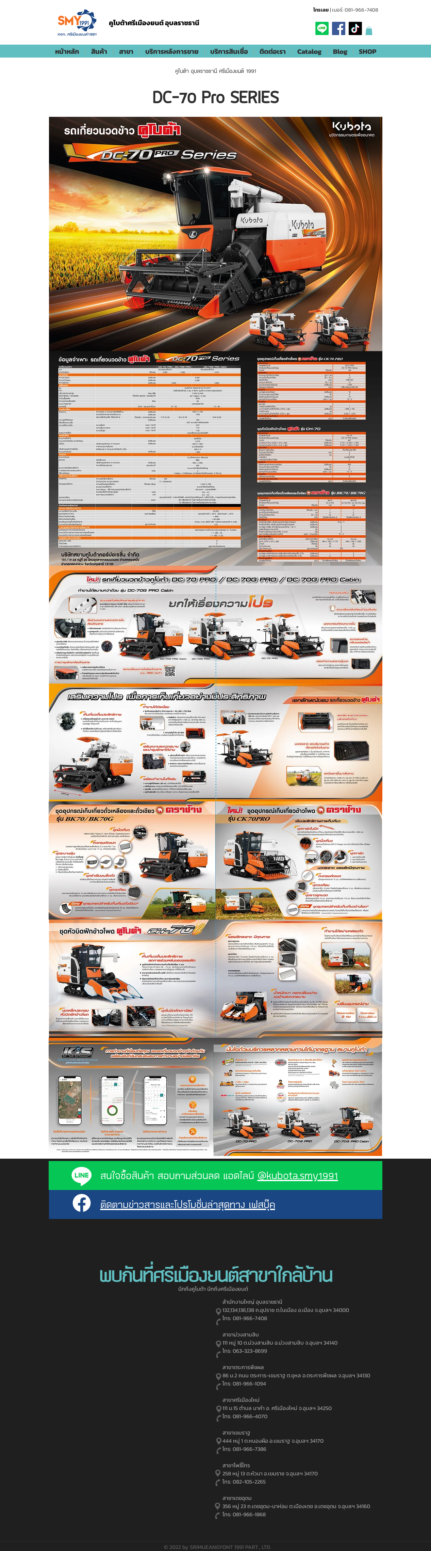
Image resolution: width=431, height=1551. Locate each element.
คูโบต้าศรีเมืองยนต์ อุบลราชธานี (154, 23)
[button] (368, 31)
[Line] (322, 28)
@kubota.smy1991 (298, 1175)
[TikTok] (355, 28)
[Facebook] (338, 28)
